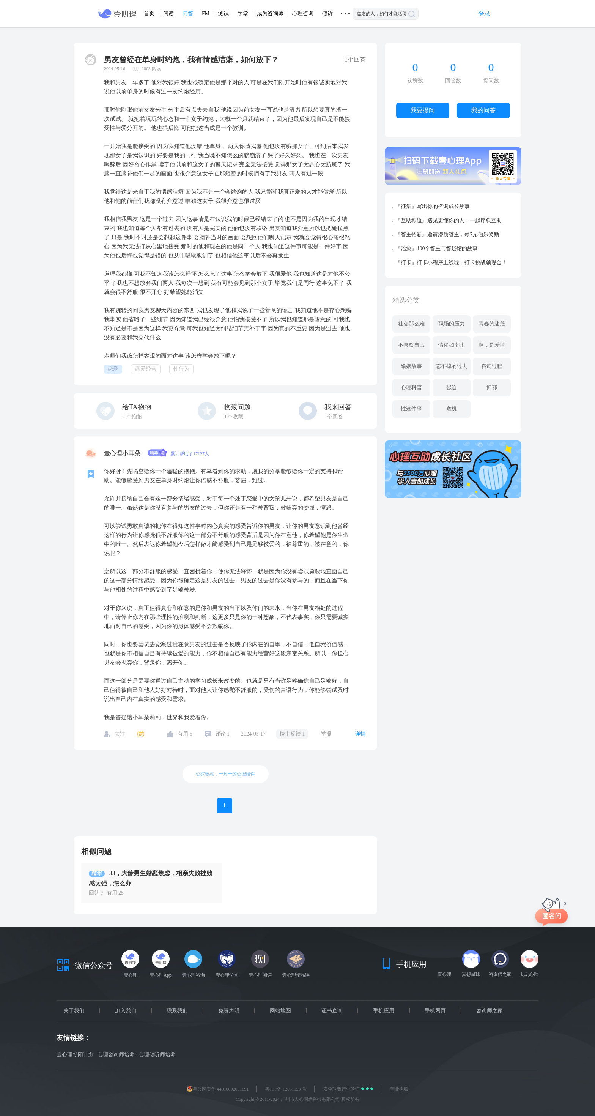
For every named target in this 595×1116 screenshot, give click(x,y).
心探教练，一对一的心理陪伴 (225, 774)
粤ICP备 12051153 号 (285, 1089)
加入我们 (125, 1010)
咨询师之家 (489, 1010)
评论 (222, 734)
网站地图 (280, 1010)
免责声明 (228, 1010)
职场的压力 (451, 324)
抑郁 (491, 387)
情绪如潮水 (451, 345)
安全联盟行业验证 (342, 1089)
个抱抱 (132, 417)
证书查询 (332, 1010)
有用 (185, 734)
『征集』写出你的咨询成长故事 (432, 206)
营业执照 (399, 1089)
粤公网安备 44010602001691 (218, 1089)
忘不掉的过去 (452, 366)
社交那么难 (411, 324)
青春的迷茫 (492, 324)
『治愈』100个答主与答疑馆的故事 (436, 248)
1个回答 (333, 417)
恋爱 (113, 369)
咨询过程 (491, 366)
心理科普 (411, 387)
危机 (451, 409)
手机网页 (435, 1010)
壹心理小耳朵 (123, 453)
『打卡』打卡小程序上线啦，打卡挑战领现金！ (451, 262)
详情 (360, 734)
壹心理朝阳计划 (75, 1055)
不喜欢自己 (411, 345)
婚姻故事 (411, 366)
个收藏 (234, 417)
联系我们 (177, 1010)
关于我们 (74, 1010)
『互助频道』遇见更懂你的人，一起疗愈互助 (448, 220)
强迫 (451, 387)
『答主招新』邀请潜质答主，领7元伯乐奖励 (447, 234)
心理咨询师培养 (116, 1055)
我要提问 (423, 110)
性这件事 (411, 409)
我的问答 (483, 110)
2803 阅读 (151, 68)
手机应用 (383, 1010)
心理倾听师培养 (157, 1055)
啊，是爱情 (492, 345)
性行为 (181, 369)
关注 (120, 734)
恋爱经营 (145, 369)
